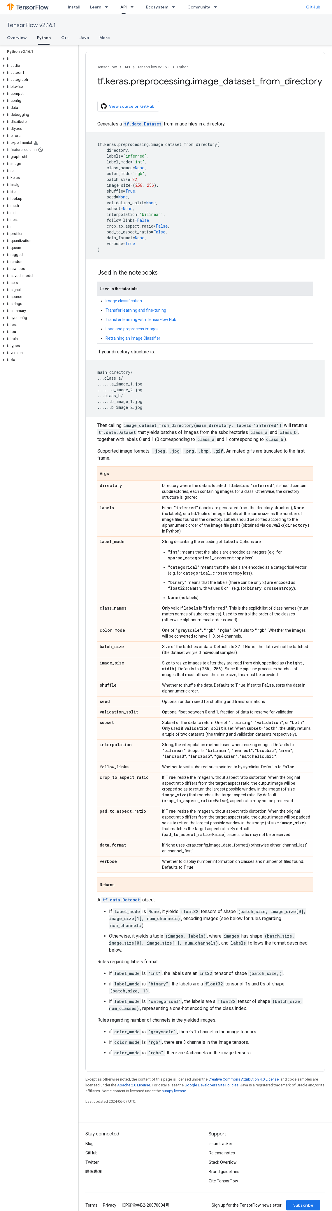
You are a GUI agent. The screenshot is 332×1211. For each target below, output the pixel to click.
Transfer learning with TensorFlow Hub (141, 319)
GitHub (313, 7)
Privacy (109, 1205)
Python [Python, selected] (44, 37)
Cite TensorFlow (223, 1181)
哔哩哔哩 (93, 1171)
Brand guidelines (224, 1171)
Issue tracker (220, 1143)
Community (198, 7)
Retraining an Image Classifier (133, 338)
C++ (65, 37)
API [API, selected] (123, 7)
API (127, 67)
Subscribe (303, 1205)
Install (74, 7)
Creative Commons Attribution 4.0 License (243, 1079)
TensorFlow (107, 67)
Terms (91, 1205)
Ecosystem (157, 7)
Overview (17, 37)
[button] (38, 58)
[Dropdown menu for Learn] (108, 7)
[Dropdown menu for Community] (217, 7)
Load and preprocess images (132, 329)
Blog (89, 1143)
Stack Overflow (223, 1162)
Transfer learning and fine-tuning (136, 310)
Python (183, 67)
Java (84, 37)
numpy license (174, 1091)
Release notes (222, 1153)
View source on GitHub (127, 106)
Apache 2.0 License (133, 1085)
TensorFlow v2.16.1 (31, 25)
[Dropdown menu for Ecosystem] (175, 7)
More (104, 37)
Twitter (92, 1162)
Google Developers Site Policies (211, 1085)
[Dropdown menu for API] (134, 7)
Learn (95, 7)
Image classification (124, 301)
